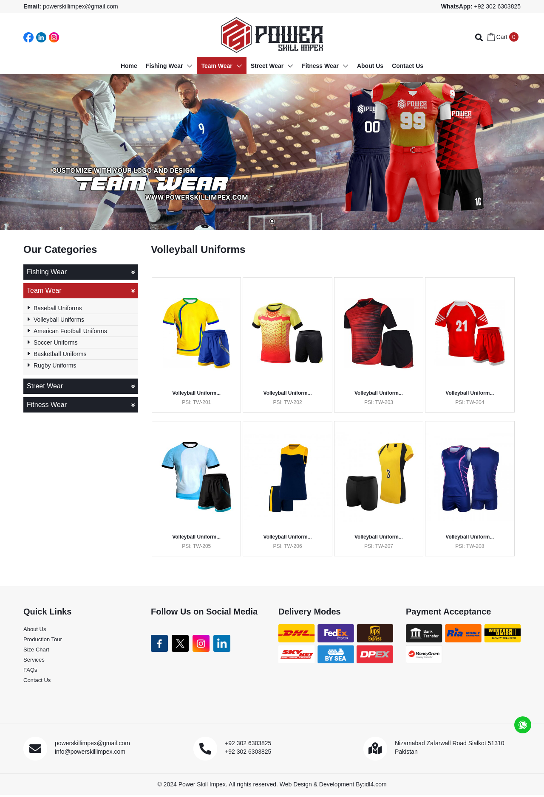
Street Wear (81, 386)
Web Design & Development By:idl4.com (333, 786)
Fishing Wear (81, 272)
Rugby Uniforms (55, 365)
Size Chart (36, 652)
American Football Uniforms (70, 331)
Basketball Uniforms (60, 354)
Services (34, 662)
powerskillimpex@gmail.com (80, 6)
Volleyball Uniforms (59, 319)
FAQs (30, 672)
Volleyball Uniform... (197, 393)
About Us (34, 632)
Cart (502, 37)
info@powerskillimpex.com (90, 754)
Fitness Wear (81, 405)
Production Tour (42, 642)
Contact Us (37, 682)
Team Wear (81, 290)
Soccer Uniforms (55, 342)
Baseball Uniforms (58, 308)
